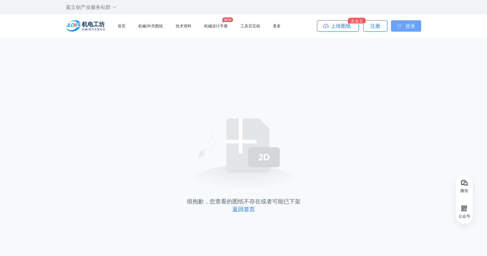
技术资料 (183, 26)
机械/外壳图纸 (150, 26)
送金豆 (356, 20)
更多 (277, 26)
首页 (122, 26)
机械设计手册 (216, 26)
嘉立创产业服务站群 (91, 7)
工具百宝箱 (250, 26)
